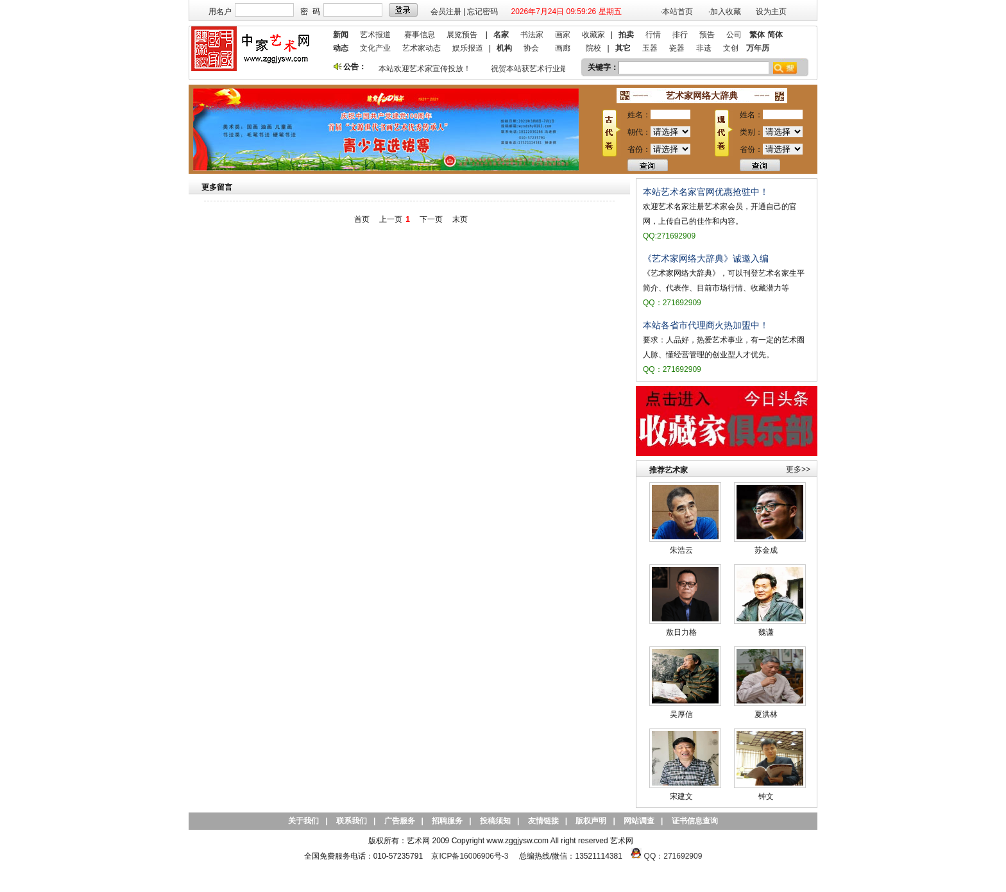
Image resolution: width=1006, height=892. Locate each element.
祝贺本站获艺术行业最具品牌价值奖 (554, 68)
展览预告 (462, 34)
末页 (460, 219)
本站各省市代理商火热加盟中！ (706, 325)
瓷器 (677, 48)
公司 (734, 34)
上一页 (390, 219)
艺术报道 (375, 34)
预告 (707, 34)
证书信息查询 (695, 820)
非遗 (704, 48)
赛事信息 (419, 34)
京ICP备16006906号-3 (469, 856)
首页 (362, 219)
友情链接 (543, 820)
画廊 (562, 48)
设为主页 (771, 11)
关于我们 (303, 820)
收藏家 (593, 34)
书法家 (531, 34)
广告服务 (399, 820)
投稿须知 (495, 820)
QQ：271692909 (673, 856)
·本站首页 (676, 11)
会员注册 (446, 11)
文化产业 (375, 48)
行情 (653, 34)
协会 (531, 48)
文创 (730, 48)
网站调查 (639, 820)
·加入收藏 (724, 11)
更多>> (798, 469)
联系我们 (351, 820)
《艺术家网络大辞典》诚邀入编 (706, 258)
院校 (593, 48)
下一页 (431, 219)
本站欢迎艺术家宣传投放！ (426, 68)
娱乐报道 (467, 48)
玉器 (650, 48)
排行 (680, 34)
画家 (562, 34)
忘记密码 (482, 11)
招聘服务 (447, 820)
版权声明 (590, 820)
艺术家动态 (421, 48)
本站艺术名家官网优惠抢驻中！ (706, 192)
